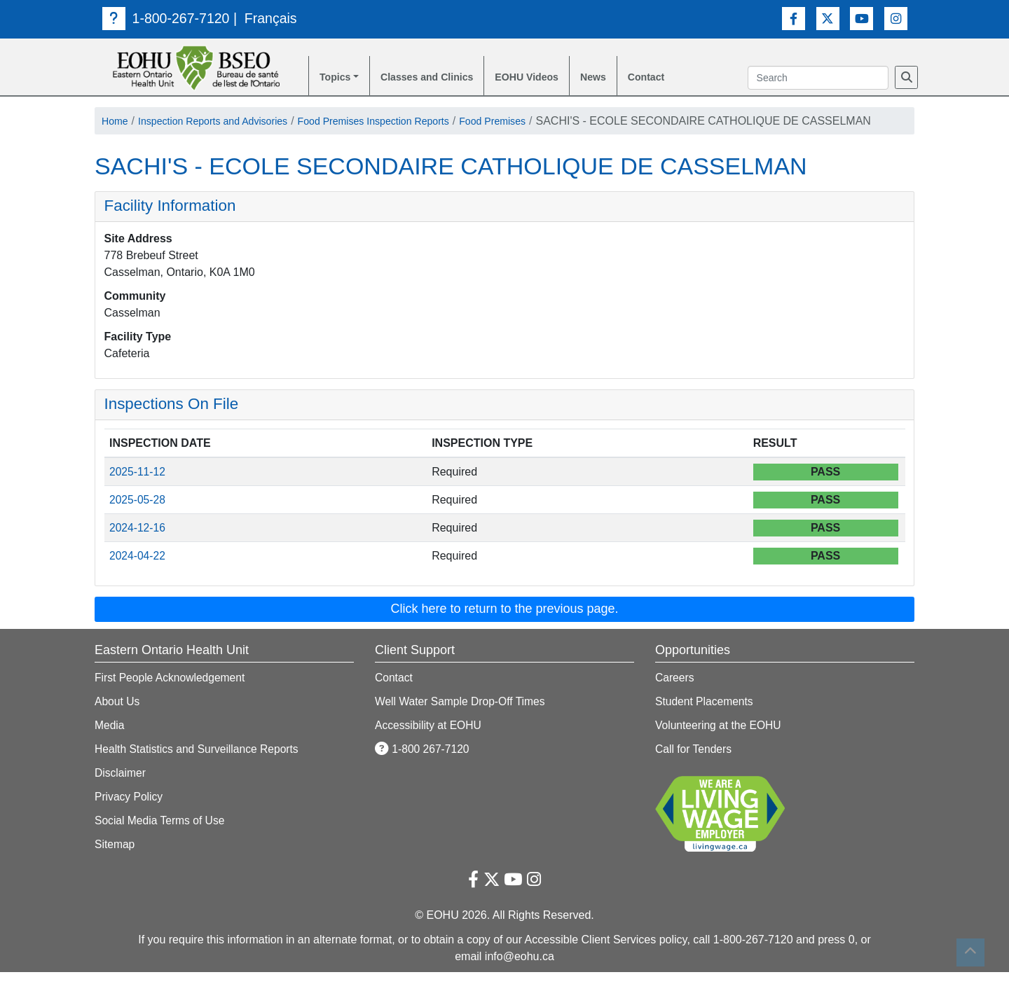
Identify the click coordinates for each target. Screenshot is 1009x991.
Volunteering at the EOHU (719, 744)
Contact (678, 78)
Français (274, 18)
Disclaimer (121, 792)
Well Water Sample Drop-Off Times (462, 720)
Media (110, 744)
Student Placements (705, 720)
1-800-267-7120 (167, 18)
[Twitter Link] (827, 17)
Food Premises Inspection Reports (407, 123)
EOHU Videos (548, 78)
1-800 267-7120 (423, 768)
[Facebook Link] (793, 17)
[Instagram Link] (895, 17)
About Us (118, 720)
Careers (675, 696)
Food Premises (541, 123)
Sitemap (115, 863)
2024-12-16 (138, 547)
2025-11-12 (138, 491)
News (621, 78)
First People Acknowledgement (172, 696)
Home (117, 123)
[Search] (906, 78)
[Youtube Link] (861, 17)
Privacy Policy (130, 816)
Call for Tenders (694, 768)
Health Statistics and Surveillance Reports (199, 768)
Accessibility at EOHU (429, 744)
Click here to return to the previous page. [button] (504, 628)
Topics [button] (337, 78)
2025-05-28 (138, 519)
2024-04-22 (138, 575)
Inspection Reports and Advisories (226, 123)
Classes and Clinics (437, 78)
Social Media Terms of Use (161, 839)
